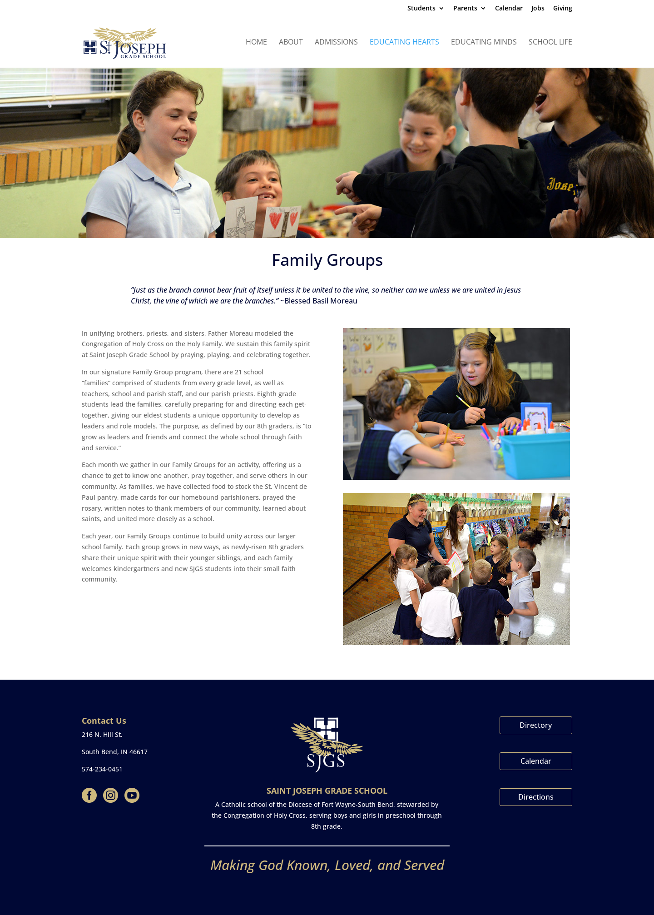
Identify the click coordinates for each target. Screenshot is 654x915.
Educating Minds (484, 43)
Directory (536, 725)
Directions (536, 797)
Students (421, 8)
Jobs (538, 8)
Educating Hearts (404, 43)
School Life (550, 43)
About (291, 43)
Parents (465, 8)
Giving (562, 8)
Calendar (509, 8)
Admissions (336, 43)
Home (256, 43)
